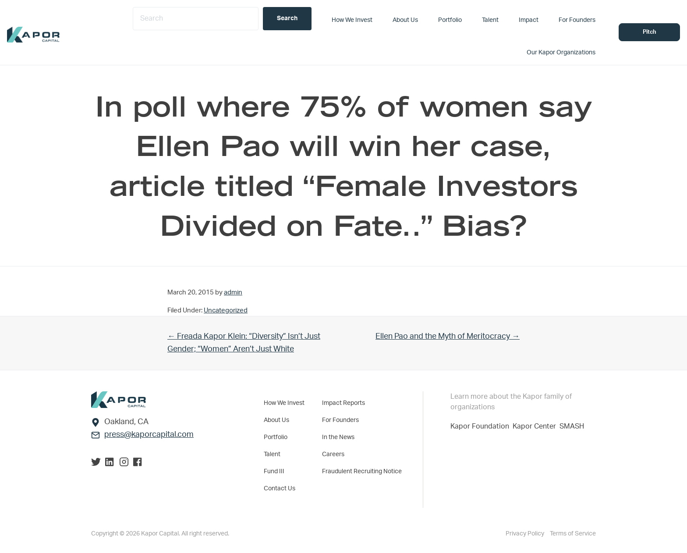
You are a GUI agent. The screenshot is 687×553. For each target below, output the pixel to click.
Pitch (649, 32)
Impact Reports (343, 403)
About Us (276, 420)
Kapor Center (536, 426)
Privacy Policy (525, 534)
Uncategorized (226, 310)
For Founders (340, 420)
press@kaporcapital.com (149, 435)
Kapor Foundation (481, 426)
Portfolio (275, 437)
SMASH (572, 426)
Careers (333, 454)
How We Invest (284, 403)
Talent (272, 454)
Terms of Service (573, 534)
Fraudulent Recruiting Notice (362, 471)
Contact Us (279, 489)
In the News (338, 437)
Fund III (274, 471)
